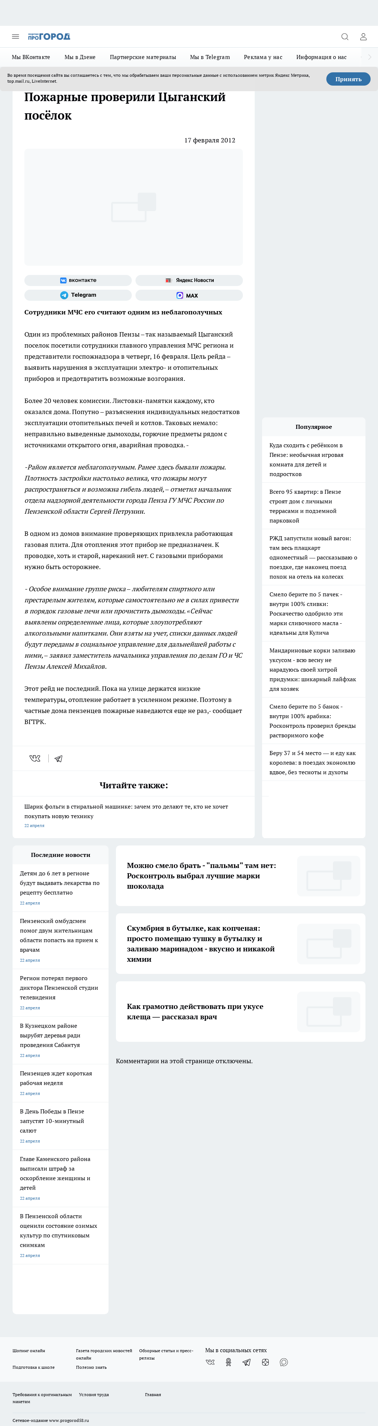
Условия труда (94, 1154)
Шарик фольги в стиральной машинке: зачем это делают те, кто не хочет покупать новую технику (133, 816)
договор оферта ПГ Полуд (40, 1333)
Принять (349, 79)
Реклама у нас (263, 57)
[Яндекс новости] (189, 280)
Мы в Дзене (80, 57)
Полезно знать (91, 1127)
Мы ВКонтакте (31, 57)
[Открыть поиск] (344, 36)
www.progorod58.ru (69, 1180)
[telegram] (61, 758)
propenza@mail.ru (110, 1202)
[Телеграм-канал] (78, 295)
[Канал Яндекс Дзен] (265, 1122)
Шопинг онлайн (29, 1110)
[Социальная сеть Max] (189, 295)
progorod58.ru (124, 1258)
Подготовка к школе (34, 1127)
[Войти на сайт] (363, 36)
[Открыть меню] (15, 36)
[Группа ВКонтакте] (78, 280)
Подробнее (351, 1358)
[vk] (35, 758)
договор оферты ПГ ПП (37, 1340)
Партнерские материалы (143, 57)
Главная (153, 1154)
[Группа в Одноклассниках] (228, 1122)
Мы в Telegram (210, 57)
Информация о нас (321, 57)
